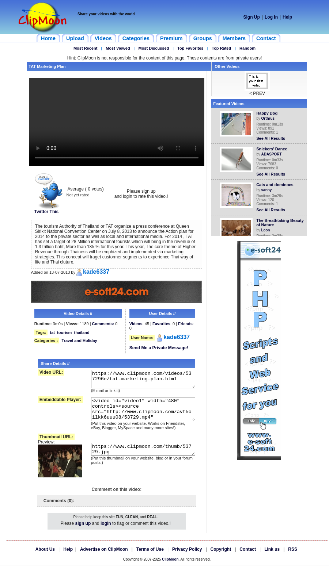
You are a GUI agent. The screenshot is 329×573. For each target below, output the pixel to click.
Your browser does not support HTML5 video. (116, 122)
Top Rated (221, 48)
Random (247, 48)
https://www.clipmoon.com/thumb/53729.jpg (138, 459)
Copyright (221, 556)
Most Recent (85, 48)
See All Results (272, 138)
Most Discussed (153, 48)
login (106, 531)
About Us (45, 556)
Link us (272, 556)
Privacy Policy (187, 556)
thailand (82, 332)
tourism (64, 332)
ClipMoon (170, 567)
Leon (267, 230)
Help (287, 17)
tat (52, 332)
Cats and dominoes (276, 184)
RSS (292, 556)
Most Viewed (118, 48)
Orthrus (269, 118)
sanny (268, 190)
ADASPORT (273, 154)
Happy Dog (268, 113)
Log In (271, 17)
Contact (247, 556)
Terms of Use (150, 556)
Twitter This (48, 209)
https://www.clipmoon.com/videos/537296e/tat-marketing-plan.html (138, 381)
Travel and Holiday (79, 340)
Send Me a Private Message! (158, 347)
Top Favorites (190, 48)
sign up (83, 531)
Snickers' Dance (273, 149)
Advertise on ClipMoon (104, 556)
